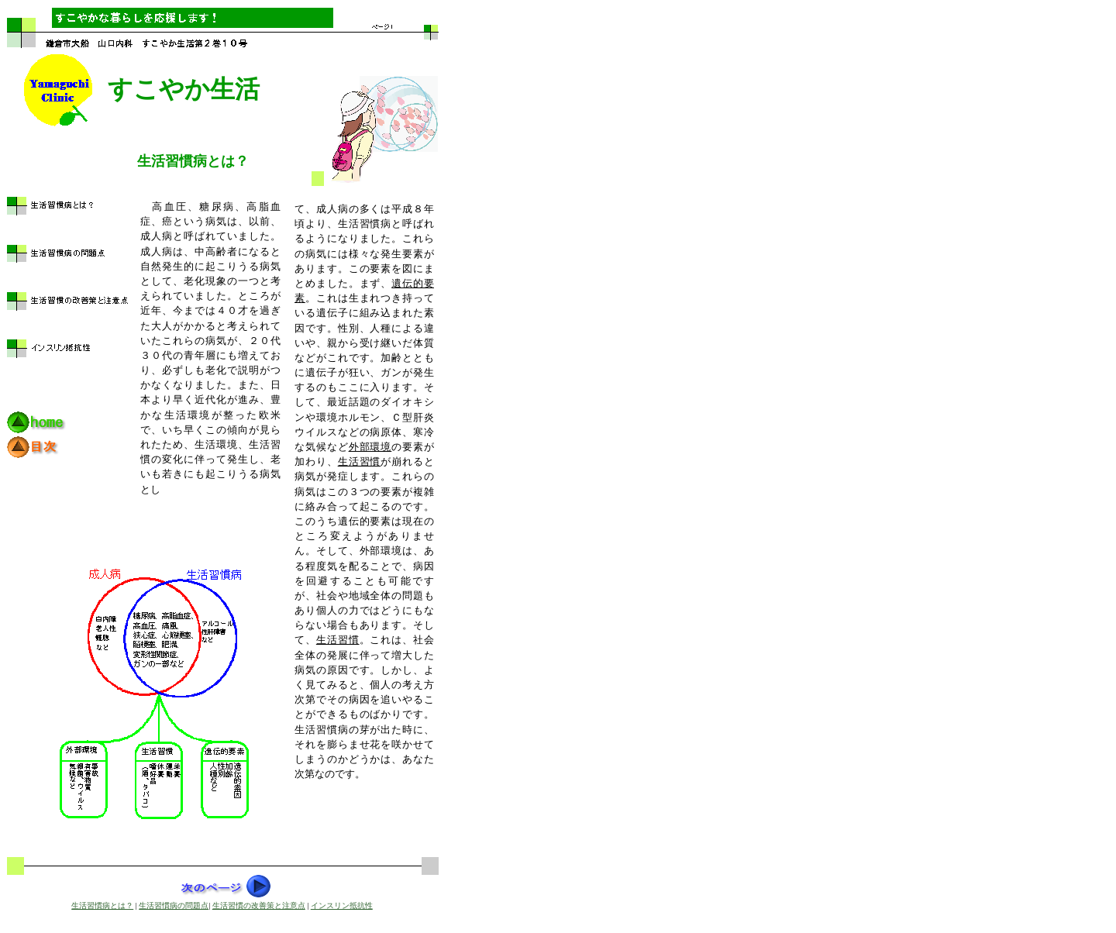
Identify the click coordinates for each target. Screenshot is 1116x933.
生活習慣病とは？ (102, 905)
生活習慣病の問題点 (173, 905)
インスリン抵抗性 (342, 905)
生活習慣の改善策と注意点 (258, 905)
